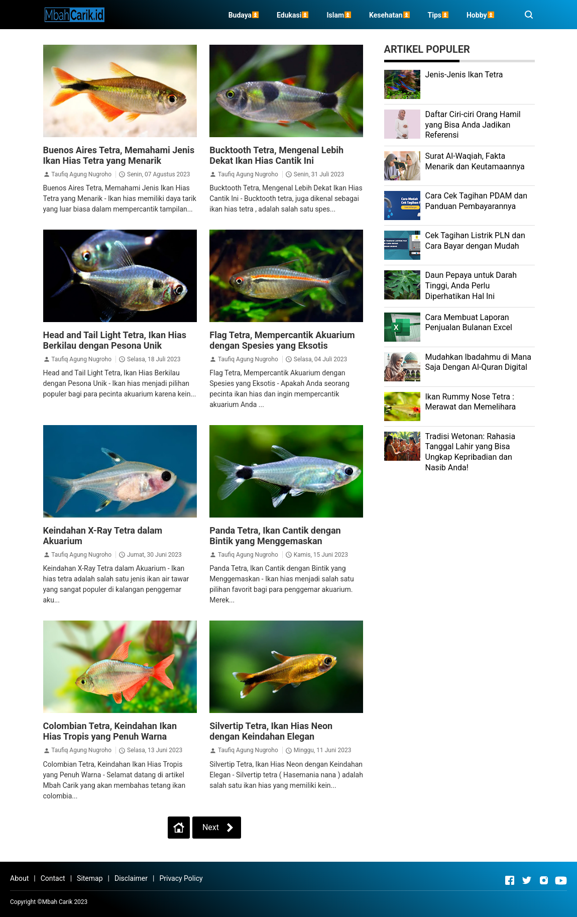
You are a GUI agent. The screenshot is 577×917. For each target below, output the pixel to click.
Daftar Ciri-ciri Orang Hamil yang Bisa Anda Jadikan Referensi (473, 125)
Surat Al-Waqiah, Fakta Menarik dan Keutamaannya (475, 161)
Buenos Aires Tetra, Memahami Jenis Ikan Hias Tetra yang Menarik (119, 155)
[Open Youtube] (561, 880)
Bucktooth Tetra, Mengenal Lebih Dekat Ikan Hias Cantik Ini (276, 155)
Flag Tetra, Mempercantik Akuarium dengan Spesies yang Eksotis (282, 340)
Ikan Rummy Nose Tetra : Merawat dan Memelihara (470, 402)
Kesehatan (385, 15)
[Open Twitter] (527, 880)
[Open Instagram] (544, 880)
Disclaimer (131, 878)
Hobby (477, 15)
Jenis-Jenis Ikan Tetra (464, 74)
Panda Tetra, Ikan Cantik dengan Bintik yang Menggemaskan (274, 535)
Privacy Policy (180, 878)
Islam (335, 15)
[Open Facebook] (510, 880)
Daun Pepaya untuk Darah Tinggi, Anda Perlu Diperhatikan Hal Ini (471, 285)
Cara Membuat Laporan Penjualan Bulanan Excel (468, 323)
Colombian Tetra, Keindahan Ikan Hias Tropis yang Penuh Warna (110, 731)
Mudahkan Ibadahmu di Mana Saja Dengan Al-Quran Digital (478, 362)
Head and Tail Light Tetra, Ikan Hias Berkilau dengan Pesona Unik (114, 340)
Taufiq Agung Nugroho (81, 174)
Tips (434, 15)
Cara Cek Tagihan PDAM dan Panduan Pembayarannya (476, 201)
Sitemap (89, 878)
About (19, 878)
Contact (53, 878)
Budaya (240, 15)
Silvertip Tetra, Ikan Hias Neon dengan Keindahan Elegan (270, 731)
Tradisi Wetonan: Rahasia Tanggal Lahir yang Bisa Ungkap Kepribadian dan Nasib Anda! (470, 452)
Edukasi (289, 15)
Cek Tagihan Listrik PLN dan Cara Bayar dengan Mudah (475, 241)
